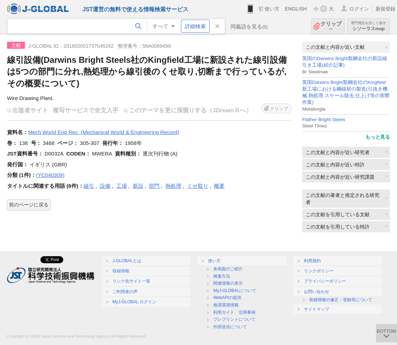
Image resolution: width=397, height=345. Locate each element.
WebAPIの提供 (227, 297)
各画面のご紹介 (228, 268)
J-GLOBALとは (126, 260)
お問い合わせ (316, 291)
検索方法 (221, 276)
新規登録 (385, 9)
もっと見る (377, 137)
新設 (138, 186)
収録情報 (120, 270)
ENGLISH (296, 9)
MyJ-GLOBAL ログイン (134, 301)
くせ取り (197, 186)
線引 (89, 186)
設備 (105, 186)
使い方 (272, 9)
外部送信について (230, 326)
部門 (154, 186)
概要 (219, 186)
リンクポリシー (318, 270)
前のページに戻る (28, 204)
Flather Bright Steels (323, 119)
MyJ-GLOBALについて (234, 290)
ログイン (359, 9)
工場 (121, 186)
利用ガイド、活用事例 (234, 312)
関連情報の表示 (228, 283)
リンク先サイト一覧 (131, 281)
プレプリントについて (234, 319)
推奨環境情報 (226, 305)
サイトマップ (316, 309)
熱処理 (173, 186)
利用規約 (312, 260)
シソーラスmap (368, 26)
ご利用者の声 (125, 291)
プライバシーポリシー (325, 281)
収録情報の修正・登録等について (340, 299)
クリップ (330, 26)
